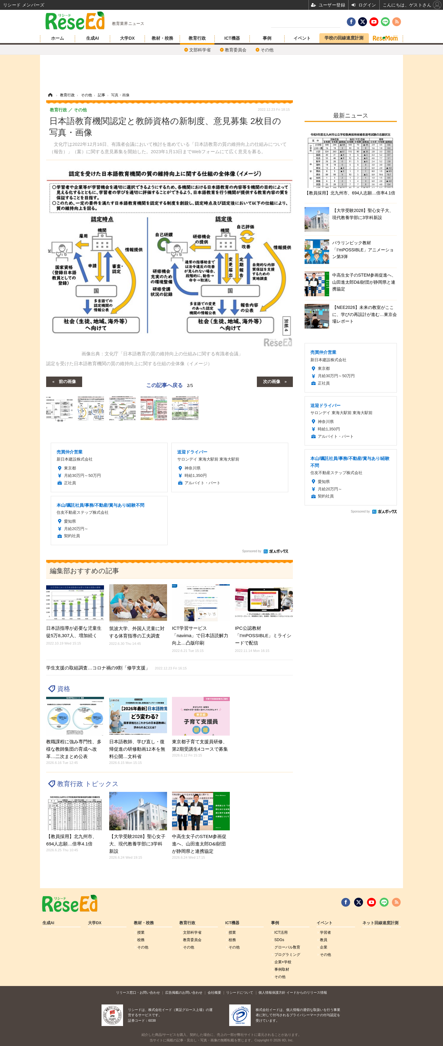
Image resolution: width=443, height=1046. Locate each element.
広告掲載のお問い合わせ (183, 992)
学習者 (325, 932)
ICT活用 (281, 932)
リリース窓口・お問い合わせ (138, 992)
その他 (267, 49)
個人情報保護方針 (271, 992)
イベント (302, 38)
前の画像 (67, 381)
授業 (141, 932)
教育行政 (197, 38)
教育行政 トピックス (88, 783)
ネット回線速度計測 (380, 923)
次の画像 (271, 381)
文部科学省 (200, 49)
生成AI (92, 38)
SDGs (279, 940)
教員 (323, 940)
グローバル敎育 (287, 947)
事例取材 (281, 969)
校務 (141, 940)
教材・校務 (162, 38)
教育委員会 (235, 49)
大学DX (127, 38)
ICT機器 (232, 38)
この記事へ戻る (169, 385)
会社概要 (214, 992)
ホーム (57, 38)
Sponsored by (251, 551)
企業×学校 (282, 962)
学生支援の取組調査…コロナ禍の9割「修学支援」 (116, 667)
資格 (63, 688)
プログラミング (287, 954)
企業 (323, 947)
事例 (267, 38)
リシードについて (239, 992)
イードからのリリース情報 (306, 992)
